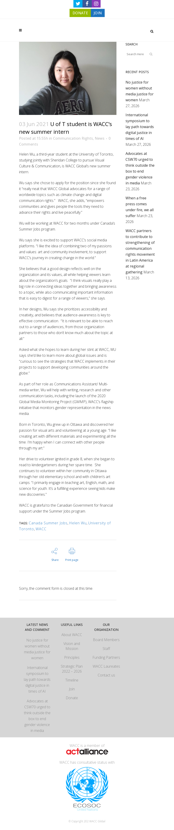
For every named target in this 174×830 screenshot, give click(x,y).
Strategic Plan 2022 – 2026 (72, 669)
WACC (41, 528)
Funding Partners (106, 657)
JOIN (98, 12)
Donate (72, 697)
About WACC (71, 634)
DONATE (80, 12)
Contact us (106, 675)
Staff (106, 648)
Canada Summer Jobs (48, 522)
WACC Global (97, 821)
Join (72, 688)
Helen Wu (78, 522)
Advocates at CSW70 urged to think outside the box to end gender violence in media (37, 716)
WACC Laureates (106, 666)
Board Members (106, 639)
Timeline (71, 680)
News (99, 138)
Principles (72, 657)
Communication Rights (73, 138)
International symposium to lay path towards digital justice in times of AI (140, 126)
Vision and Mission (71, 646)
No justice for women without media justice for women (37, 649)
